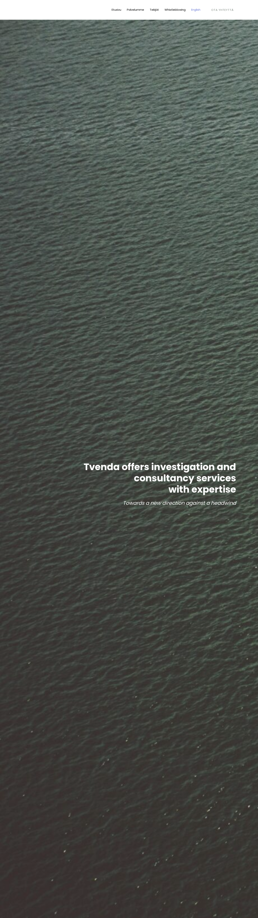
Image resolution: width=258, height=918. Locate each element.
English (195, 10)
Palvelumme (135, 10)
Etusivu (116, 10)
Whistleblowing (175, 10)
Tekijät (154, 10)
